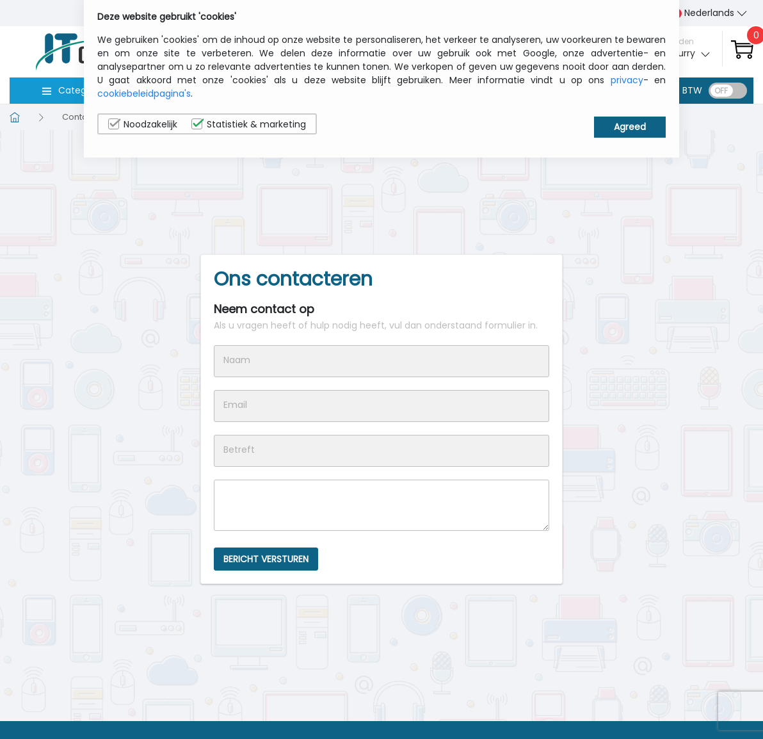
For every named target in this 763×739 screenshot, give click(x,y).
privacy (627, 80)
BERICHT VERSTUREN (266, 559)
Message (381, 505)
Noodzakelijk (142, 124)
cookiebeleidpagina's (144, 93)
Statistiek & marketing (248, 124)
